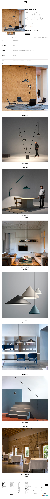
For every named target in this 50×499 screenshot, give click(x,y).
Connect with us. (36, 490)
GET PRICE (27, 34)
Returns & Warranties (4, 489)
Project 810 (26, 492)
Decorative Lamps (7, 7)
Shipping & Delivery (4, 490)
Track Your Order (4, 493)
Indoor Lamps (12, 7)
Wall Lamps (11, 491)
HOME (2, 7)
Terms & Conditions (4, 491)
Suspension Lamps (12, 490)
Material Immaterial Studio (28, 491)
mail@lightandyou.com (45, 487)
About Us (3, 481)
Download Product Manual (37, 37)
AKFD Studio (26, 490)
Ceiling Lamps (11, 488)
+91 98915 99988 (37, 487)
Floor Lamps (16, 7)
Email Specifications (45, 37)
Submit (46, 484)
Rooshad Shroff (27, 493)
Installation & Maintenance (5, 492)
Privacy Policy (3, 494)
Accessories (12, 492)
